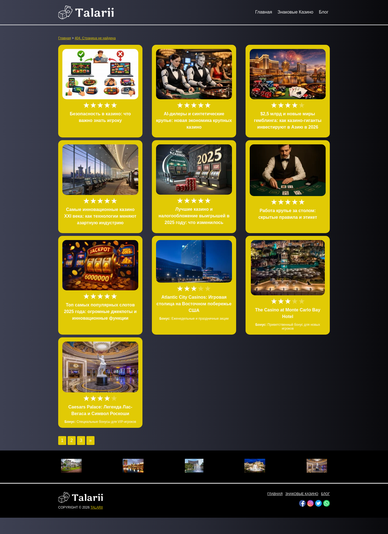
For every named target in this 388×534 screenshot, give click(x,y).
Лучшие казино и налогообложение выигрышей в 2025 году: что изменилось (194, 216)
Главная (263, 12)
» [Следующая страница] (90, 440)
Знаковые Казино (295, 12)
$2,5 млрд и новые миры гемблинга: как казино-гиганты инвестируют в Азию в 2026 (287, 120)
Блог (323, 12)
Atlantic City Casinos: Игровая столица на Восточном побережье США (194, 304)
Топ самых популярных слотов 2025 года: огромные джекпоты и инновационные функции (100, 312)
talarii (96, 507)
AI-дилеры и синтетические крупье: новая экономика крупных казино (194, 120)
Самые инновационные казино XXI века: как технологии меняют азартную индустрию (100, 216)
